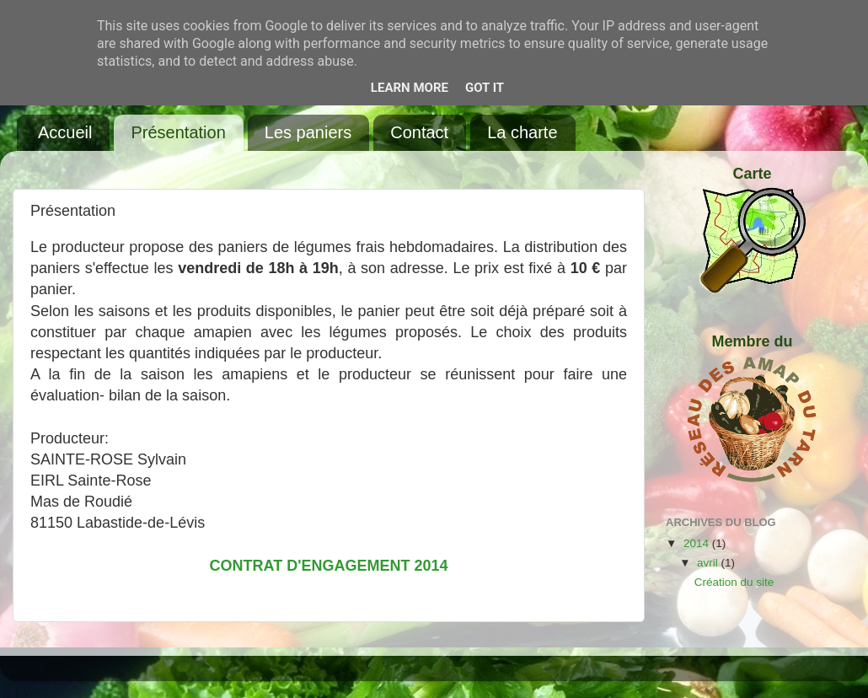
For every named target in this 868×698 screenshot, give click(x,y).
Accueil (65, 132)
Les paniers (308, 132)
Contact (419, 132)
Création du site (734, 582)
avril (709, 562)
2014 (697, 543)
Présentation (178, 132)
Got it (484, 87)
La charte (522, 132)
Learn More (409, 87)
